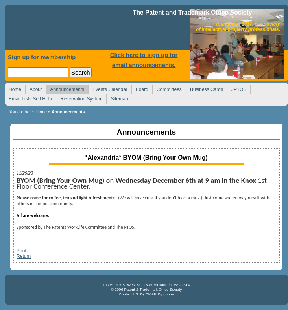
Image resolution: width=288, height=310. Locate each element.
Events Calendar (107, 88)
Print (21, 250)
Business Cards (204, 88)
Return (24, 256)
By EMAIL (148, 294)
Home (70, 29)
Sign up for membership (42, 57)
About (33, 88)
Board (139, 88)
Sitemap (117, 98)
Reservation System (79, 98)
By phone (166, 294)
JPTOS (236, 88)
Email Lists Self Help (28, 98)
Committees (167, 88)
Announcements (65, 88)
